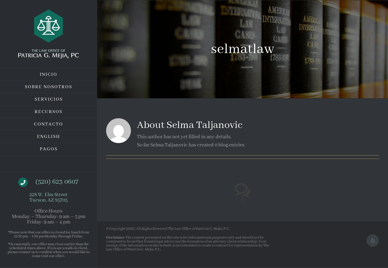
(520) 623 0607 (56, 182)
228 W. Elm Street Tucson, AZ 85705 (48, 197)
